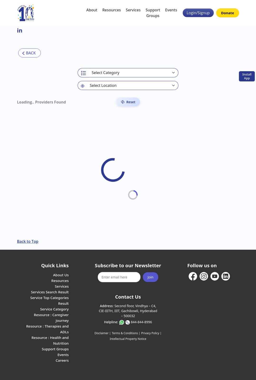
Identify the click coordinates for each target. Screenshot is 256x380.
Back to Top (27, 241)
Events (171, 10)
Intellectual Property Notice (128, 339)
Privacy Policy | (151, 333)
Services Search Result (50, 292)
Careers (62, 360)
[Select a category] (134, 72)
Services (133, 10)
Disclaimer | (102, 333)
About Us (61, 274)
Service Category (54, 309)
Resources (111, 10)
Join (151, 277)
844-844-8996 (141, 322)
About (91, 10)
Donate (227, 12)
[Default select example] (133, 85)
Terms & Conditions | (126, 333)
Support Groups (153, 12)
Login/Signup (198, 12)
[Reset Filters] (128, 102)
